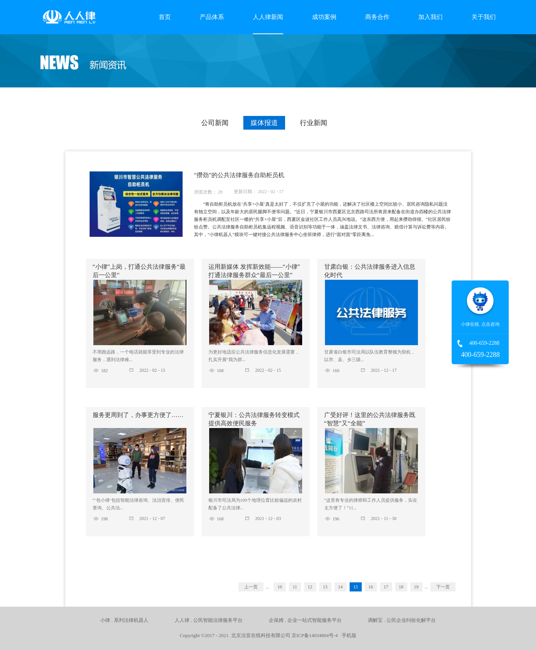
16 (371, 587)
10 (279, 587)
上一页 (251, 587)
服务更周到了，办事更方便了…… (138, 415)
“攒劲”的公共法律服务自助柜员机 (239, 175)
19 (416, 587)
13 (325, 587)
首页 (165, 17)
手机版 (347, 635)
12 (310, 587)
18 (401, 587)
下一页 (443, 587)
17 (386, 587)
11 (295, 587)
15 (355, 587)
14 (340, 587)
